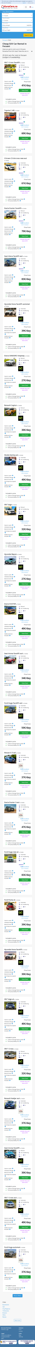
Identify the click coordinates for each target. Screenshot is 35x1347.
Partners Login (5, 1329)
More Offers (17, 1296)
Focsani (5, 40)
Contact (21, 1331)
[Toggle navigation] (26, 7)
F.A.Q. (20, 1329)
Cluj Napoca (6, 1309)
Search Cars (28, 35)
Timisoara (6, 1311)
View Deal (25, 90)
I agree (24, 3)
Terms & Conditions (6, 1335)
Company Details (5, 1336)
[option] (5, 15)
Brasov (5, 1313)
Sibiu (4, 1315)
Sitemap (21, 1336)
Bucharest (6, 1305)
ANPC (2, 1338)
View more (17, 1320)
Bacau (4, 1317)
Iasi (4, 1307)
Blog (20, 1335)
